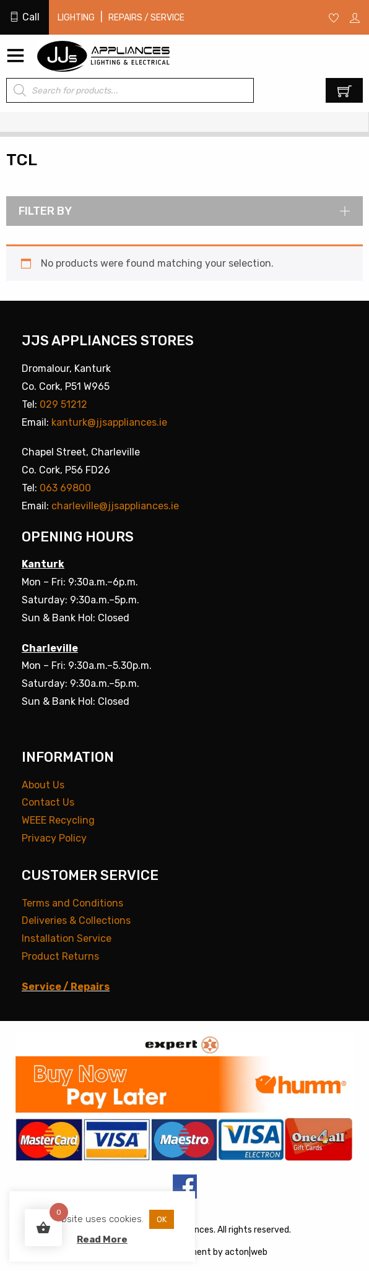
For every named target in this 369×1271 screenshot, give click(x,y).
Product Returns (60, 956)
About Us (43, 785)
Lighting (76, 17)
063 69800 (65, 488)
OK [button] (162, 1219)
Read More (102, 1239)
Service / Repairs (66, 987)
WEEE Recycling (58, 820)
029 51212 (63, 404)
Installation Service (66, 938)
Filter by (184, 211)
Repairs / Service (146, 17)
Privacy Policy (54, 838)
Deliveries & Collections (76, 920)
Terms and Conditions (72, 903)
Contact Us (48, 802)
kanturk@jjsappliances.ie (109, 422)
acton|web (246, 1252)
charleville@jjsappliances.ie (115, 506)
